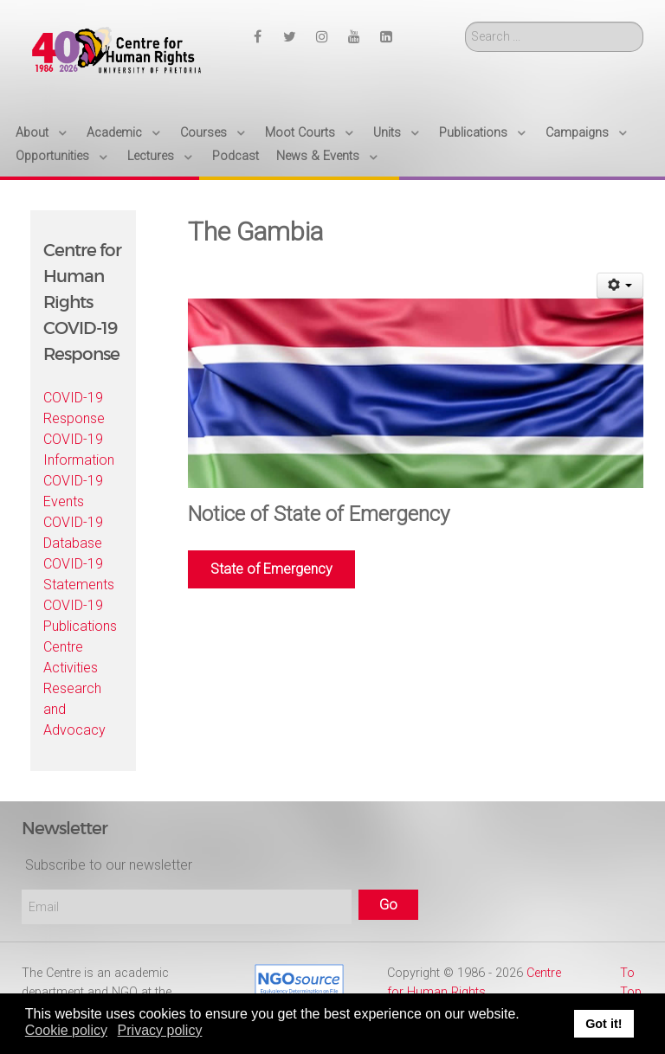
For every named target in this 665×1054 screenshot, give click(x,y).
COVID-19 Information (78, 449)
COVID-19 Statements (78, 574)
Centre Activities (70, 657)
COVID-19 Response (74, 408)
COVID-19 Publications (80, 615)
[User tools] (620, 286)
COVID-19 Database (73, 532)
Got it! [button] (603, 1024)
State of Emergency (271, 569)
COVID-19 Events (73, 491)
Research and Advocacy (74, 709)
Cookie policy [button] (66, 1030)
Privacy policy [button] (160, 1030)
